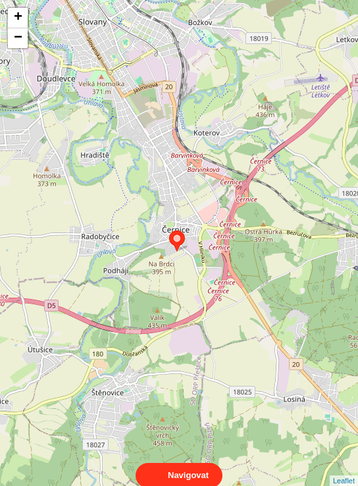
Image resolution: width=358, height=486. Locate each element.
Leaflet (344, 469)
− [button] (18, 38)
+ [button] (18, 18)
